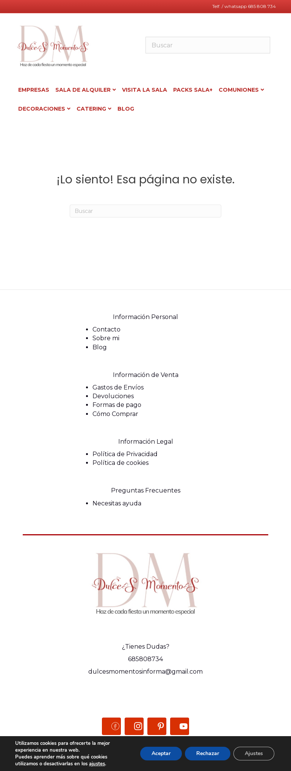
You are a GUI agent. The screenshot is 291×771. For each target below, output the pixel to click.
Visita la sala (144, 89)
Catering (91, 108)
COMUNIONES (239, 89)
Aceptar (161, 753)
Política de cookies (120, 462)
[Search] (145, 211)
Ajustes (254, 753)
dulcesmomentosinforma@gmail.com (145, 671)
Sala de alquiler (83, 89)
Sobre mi (105, 338)
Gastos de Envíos (118, 387)
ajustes (97, 763)
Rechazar (207, 753)
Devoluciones (113, 396)
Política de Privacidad (125, 454)
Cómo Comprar (115, 414)
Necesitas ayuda (116, 503)
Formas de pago (116, 404)
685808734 (145, 659)
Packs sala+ (193, 89)
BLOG (125, 108)
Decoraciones (41, 108)
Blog (99, 347)
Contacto (106, 329)
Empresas (33, 89)
